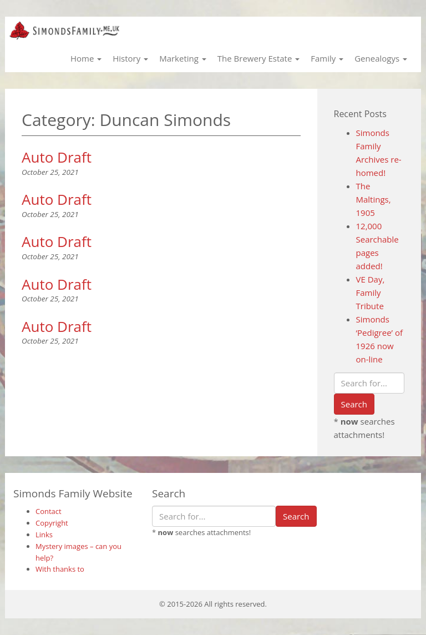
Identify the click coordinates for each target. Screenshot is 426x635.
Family (327, 58)
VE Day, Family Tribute (370, 292)
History (130, 58)
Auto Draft (57, 157)
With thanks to (60, 569)
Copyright (52, 523)
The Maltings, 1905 (373, 199)
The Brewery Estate (258, 58)
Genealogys (380, 58)
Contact (49, 511)
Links (44, 535)
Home (86, 58)
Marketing (182, 58)
